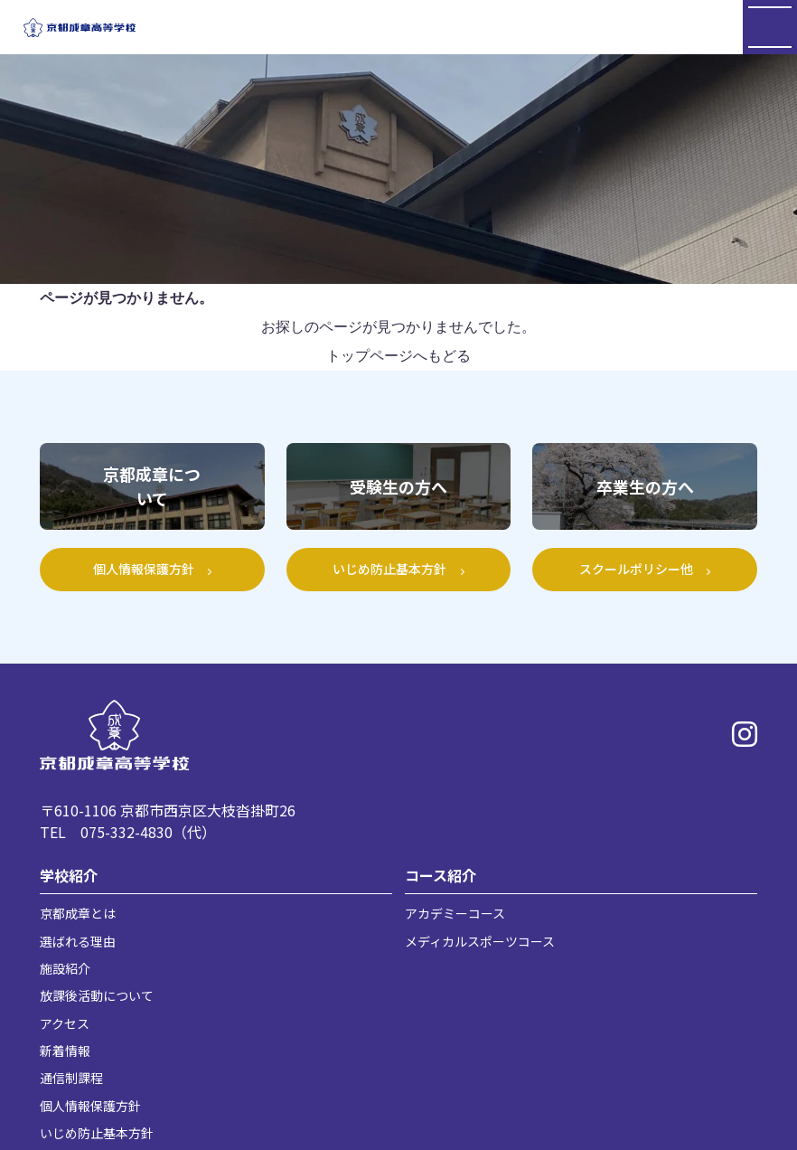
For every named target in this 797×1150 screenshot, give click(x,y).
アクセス (64, 1023)
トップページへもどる (398, 355)
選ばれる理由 (78, 941)
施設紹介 (65, 968)
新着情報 (65, 1051)
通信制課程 (71, 1078)
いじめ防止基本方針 (97, 1133)
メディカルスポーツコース (480, 941)
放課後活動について (97, 995)
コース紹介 (440, 875)
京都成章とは (78, 913)
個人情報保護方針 (90, 1106)
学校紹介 (69, 875)
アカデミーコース (455, 913)
